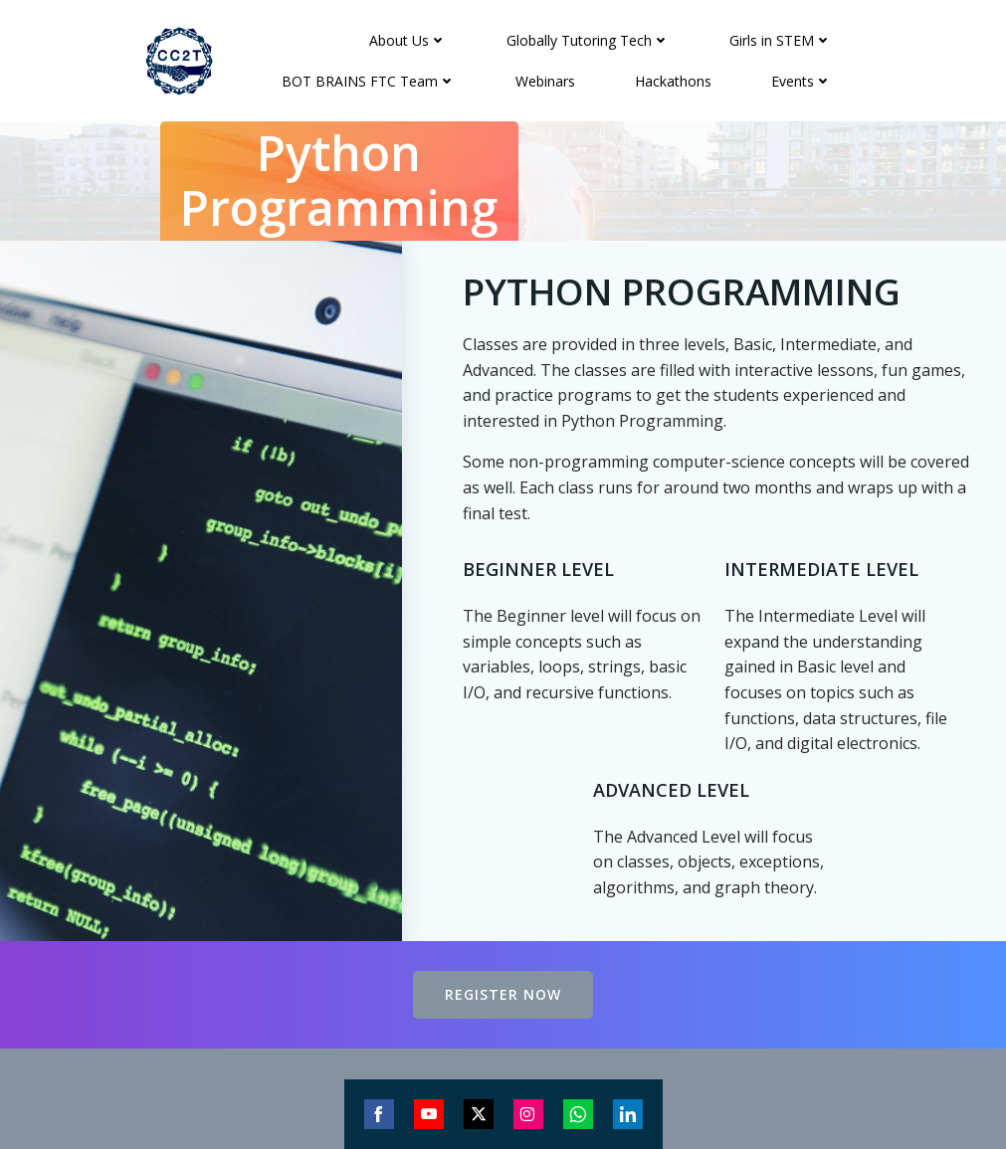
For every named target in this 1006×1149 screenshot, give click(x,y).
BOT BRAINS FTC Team (369, 81)
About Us (408, 40)
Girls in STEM (780, 40)
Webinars (545, 81)
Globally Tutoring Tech (588, 40)
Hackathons (673, 81)
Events (801, 81)
